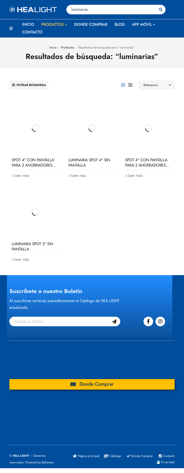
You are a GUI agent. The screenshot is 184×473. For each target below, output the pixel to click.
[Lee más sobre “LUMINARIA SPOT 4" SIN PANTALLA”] (77, 175)
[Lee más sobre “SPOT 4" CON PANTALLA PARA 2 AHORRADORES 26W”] (20, 175)
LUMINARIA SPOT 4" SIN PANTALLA (89, 162)
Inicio (53, 47)
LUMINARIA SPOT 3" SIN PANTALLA (32, 246)
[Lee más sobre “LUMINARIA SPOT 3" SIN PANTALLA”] (20, 259)
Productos (67, 47)
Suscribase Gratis (114, 321)
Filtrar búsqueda (31, 85)
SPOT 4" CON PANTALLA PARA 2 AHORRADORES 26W (33, 165)
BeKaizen (48, 462)
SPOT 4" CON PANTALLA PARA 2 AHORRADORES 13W (146, 165)
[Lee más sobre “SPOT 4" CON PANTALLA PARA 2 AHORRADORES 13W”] (134, 175)
